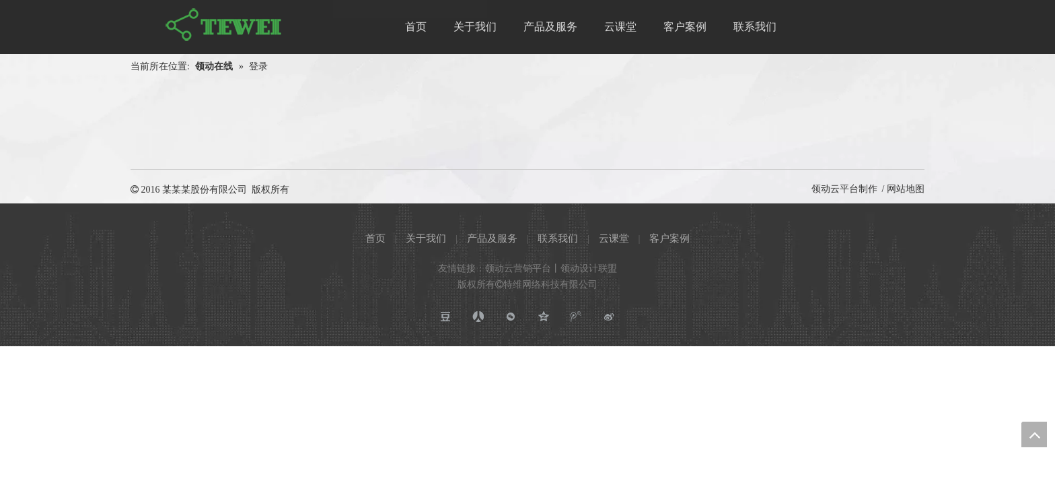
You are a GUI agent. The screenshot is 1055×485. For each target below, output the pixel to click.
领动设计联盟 (588, 268)
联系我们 (558, 238)
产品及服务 (492, 238)
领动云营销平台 (518, 268)
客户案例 (669, 238)
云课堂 (614, 238)
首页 (375, 238)
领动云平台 (835, 189)
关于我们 (426, 238)
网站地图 (905, 189)
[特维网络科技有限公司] (224, 25)
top (1034, 434)
